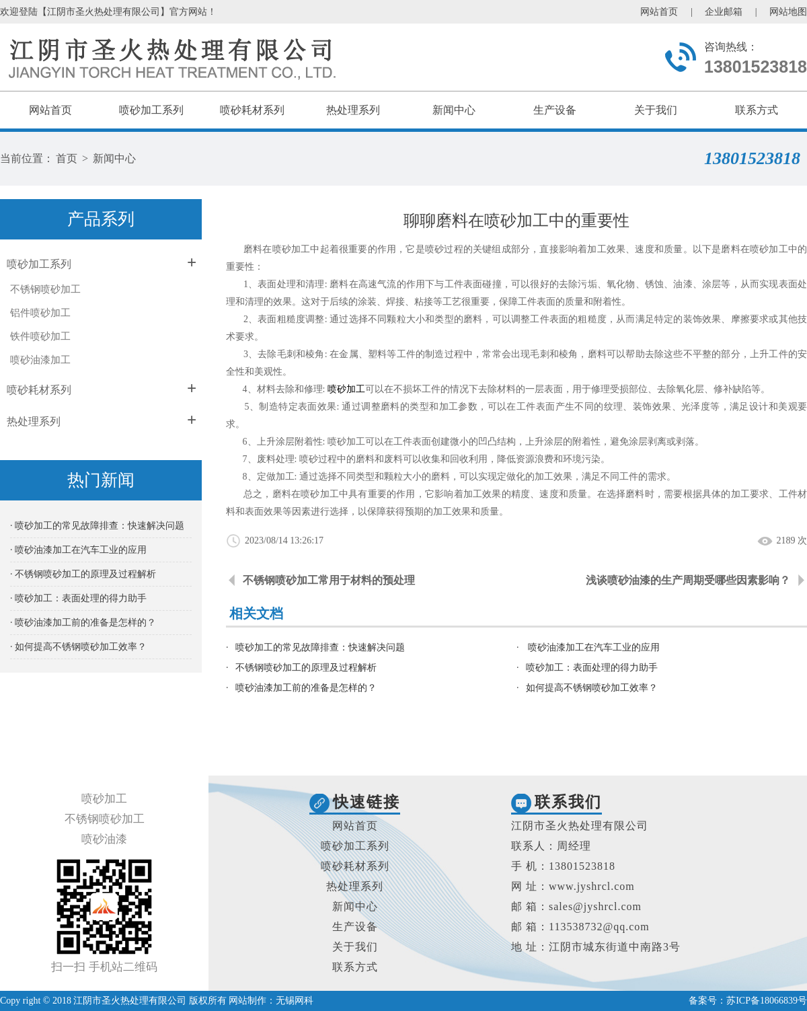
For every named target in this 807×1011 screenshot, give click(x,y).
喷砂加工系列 (151, 110)
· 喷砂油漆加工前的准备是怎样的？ (83, 622)
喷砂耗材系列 (252, 110)
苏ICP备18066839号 (766, 1001)
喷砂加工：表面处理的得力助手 (592, 668)
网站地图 (788, 12)
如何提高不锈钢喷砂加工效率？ (592, 688)
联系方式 (756, 110)
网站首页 (659, 12)
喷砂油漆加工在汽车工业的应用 (593, 647)
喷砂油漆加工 (40, 359)
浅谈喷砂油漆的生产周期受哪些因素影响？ (688, 580)
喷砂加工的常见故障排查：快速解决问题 (320, 647)
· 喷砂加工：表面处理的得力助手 (78, 598)
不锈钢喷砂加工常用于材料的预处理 (329, 580)
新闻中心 (453, 110)
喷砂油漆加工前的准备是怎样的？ (306, 688)
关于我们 (655, 110)
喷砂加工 (346, 389)
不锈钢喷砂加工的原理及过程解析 (306, 668)
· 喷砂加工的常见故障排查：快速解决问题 (97, 526)
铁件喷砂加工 (40, 336)
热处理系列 (353, 110)
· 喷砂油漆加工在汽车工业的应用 (78, 550)
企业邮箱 (723, 12)
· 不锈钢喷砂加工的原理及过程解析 (83, 574)
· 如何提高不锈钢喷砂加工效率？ (78, 647)
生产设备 (554, 110)
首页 (66, 158)
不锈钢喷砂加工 (45, 289)
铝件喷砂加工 (40, 312)
